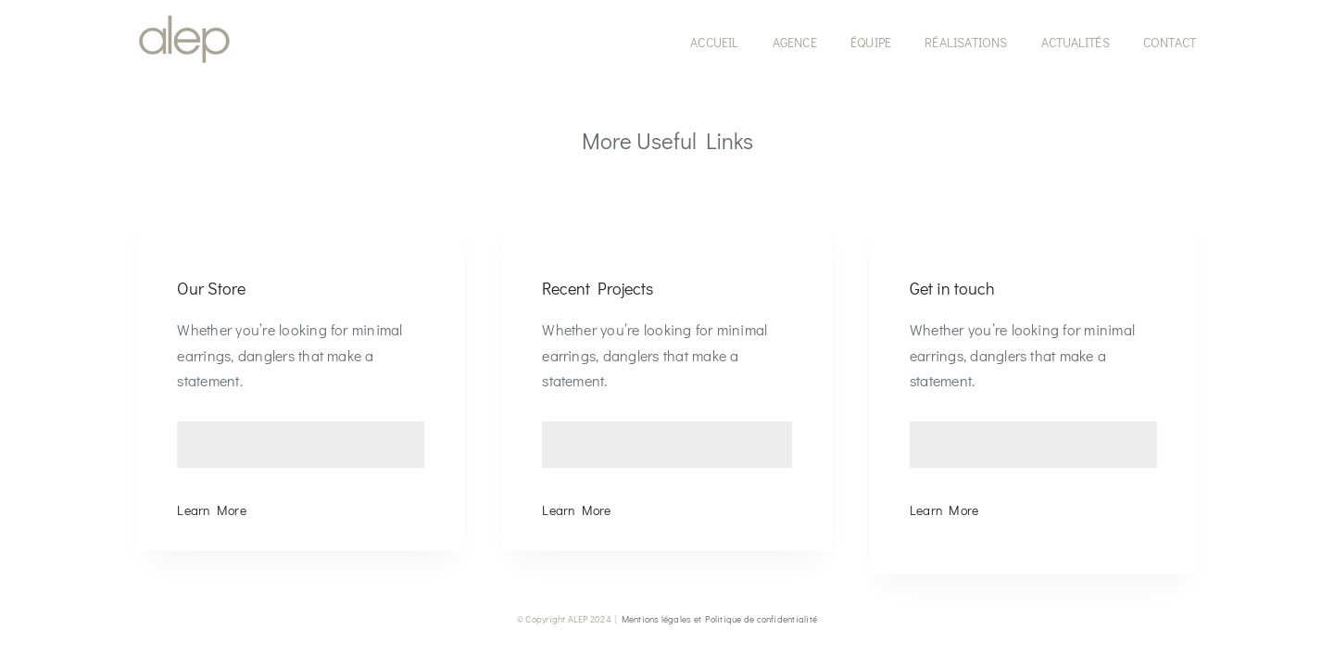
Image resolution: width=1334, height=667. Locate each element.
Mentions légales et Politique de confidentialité (720, 619)
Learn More (211, 510)
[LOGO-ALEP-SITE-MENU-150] (184, 21)
